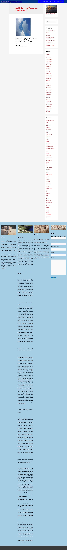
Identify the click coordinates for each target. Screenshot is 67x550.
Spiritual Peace (48, 200)
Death (47, 139)
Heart (58, 1)
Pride (47, 177)
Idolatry (47, 162)
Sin (46, 190)
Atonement (48, 127)
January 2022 (48, 87)
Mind (54, 1)
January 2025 (48, 57)
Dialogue (47, 141)
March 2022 (48, 83)
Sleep (47, 191)
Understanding (48, 216)
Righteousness (48, 184)
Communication (49, 134)
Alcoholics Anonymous (50, 120)
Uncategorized (48, 214)
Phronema (48, 176)
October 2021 (48, 90)
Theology (47, 207)
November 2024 (49, 61)
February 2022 (48, 85)
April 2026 (48, 54)
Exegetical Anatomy (49, 146)
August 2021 (48, 94)
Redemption (48, 183)
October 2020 (48, 106)
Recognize (48, 181)
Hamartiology (48, 155)
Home (40, 1)
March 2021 (48, 99)
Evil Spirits (48, 144)
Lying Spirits (48, 169)
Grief (47, 151)
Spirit (51, 1)
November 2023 (49, 76)
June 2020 (48, 111)
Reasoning (48, 179)
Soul (47, 195)
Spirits (47, 198)
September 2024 (49, 64)
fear (47, 150)
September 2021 (49, 92)
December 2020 (49, 104)
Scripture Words (49, 188)
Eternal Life (48, 143)
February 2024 (48, 73)
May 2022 (48, 80)
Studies (61, 1)
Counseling (48, 136)
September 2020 (49, 108)
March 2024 (48, 71)
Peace (47, 172)
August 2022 (48, 78)
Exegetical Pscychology (50, 148)
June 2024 (48, 68)
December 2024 (49, 59)
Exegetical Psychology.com (15, 2)
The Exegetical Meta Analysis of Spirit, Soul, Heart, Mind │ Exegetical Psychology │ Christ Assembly (25, 39)
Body (47, 132)
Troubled (47, 212)
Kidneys (47, 165)
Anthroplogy (48, 125)
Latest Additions (49, 167)
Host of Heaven (49, 160)
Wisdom (47, 217)
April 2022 (48, 82)
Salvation (47, 186)
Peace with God (45, 1)
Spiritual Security (49, 202)
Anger (47, 122)
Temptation (48, 205)
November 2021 (49, 89)
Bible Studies (48, 129)
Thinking (47, 209)
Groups (47, 153)
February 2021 (48, 101)
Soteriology (48, 193)
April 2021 (48, 97)
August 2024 (48, 66)
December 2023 (49, 75)
